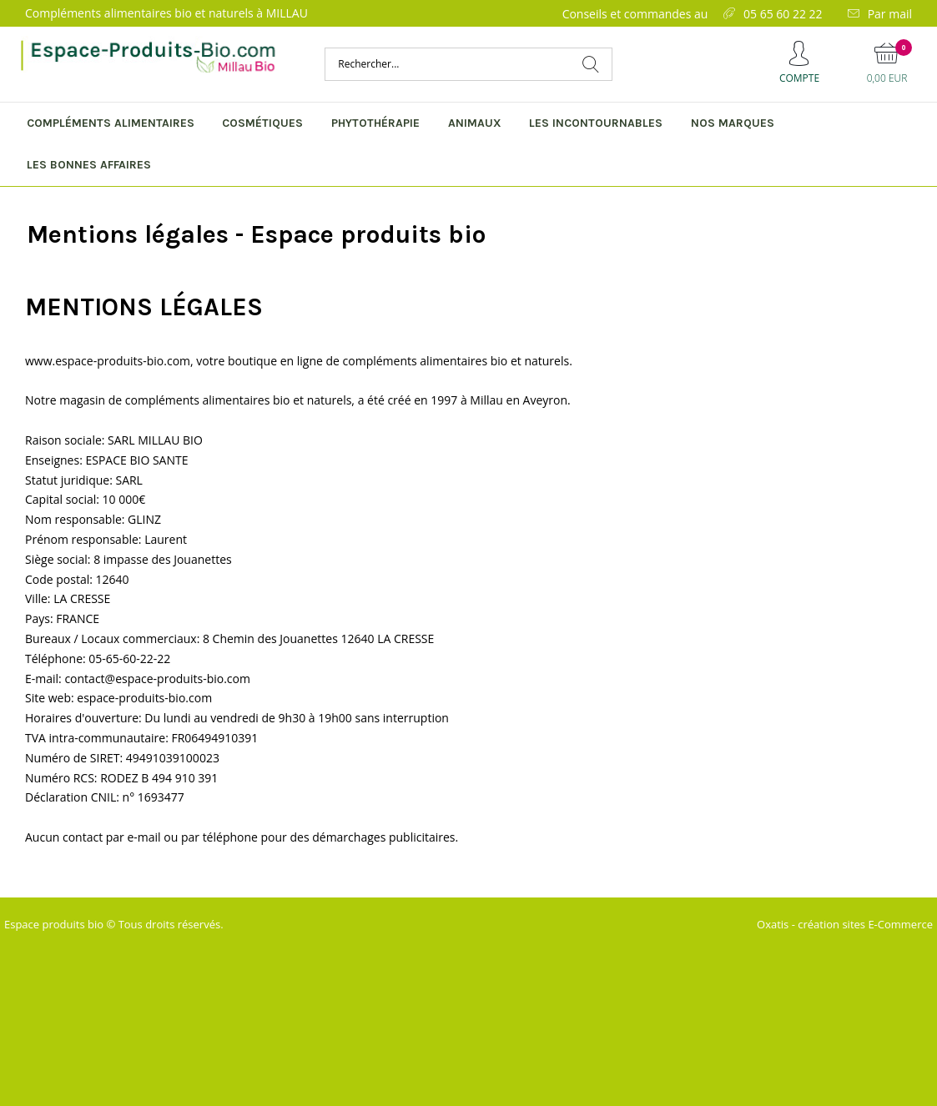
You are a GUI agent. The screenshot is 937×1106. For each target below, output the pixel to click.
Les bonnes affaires (89, 165)
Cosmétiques (262, 123)
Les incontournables (595, 123)
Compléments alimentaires (110, 123)
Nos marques (732, 123)
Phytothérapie (375, 123)
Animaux (474, 123)
